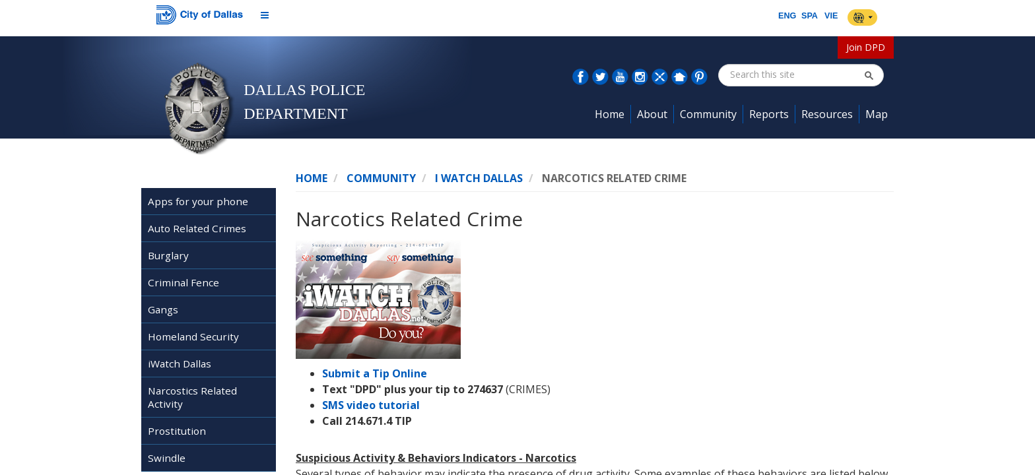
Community (381, 178)
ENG (787, 15)
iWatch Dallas (179, 363)
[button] (868, 75)
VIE (831, 15)
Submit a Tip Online (374, 373)
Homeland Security (193, 336)
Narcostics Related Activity (192, 397)
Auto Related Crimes (197, 228)
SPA (809, 15)
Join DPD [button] (865, 47)
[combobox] (796, 74)
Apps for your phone (198, 201)
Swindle (166, 457)
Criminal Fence (183, 282)
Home (311, 178)
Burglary (168, 255)
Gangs (163, 309)
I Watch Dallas (479, 178)
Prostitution (177, 430)
